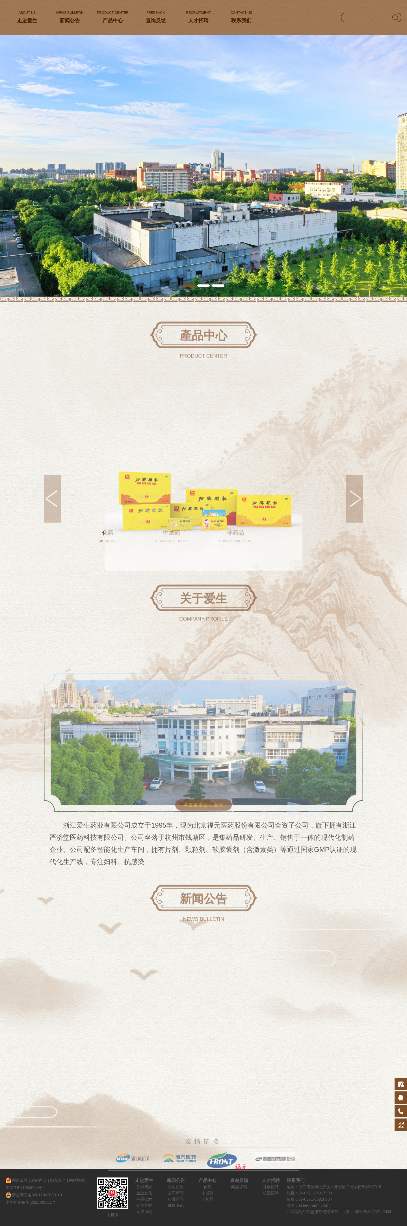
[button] (189, 285)
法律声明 (39, 1180)
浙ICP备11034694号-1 (25, 1187)
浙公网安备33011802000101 (37, 1195)
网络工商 (20, 1180)
